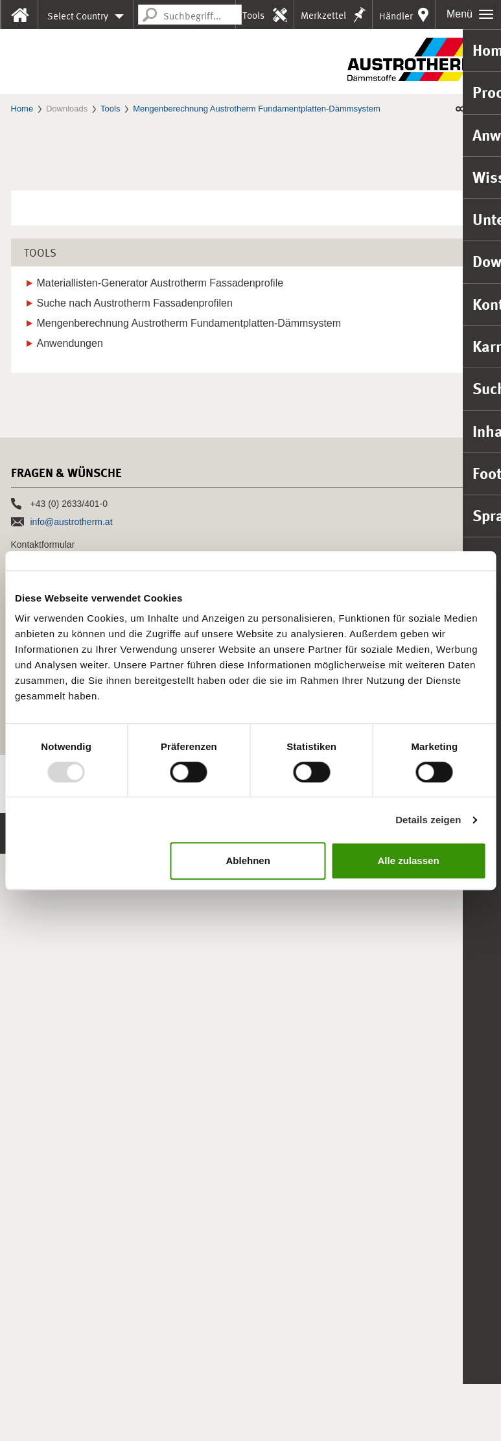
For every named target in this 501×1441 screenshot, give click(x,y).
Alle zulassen (408, 860)
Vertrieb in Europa (47, 1198)
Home (22, 108)
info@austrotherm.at (71, 1109)
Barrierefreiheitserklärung (361, 1414)
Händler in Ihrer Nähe (396, 19)
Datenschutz (90, 1414)
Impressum (35, 1414)
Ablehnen (248, 860)
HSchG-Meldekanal (161, 1414)
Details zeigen (428, 819)
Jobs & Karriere (53, 1244)
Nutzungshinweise (241, 1414)
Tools (253, 15)
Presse (30, 1274)
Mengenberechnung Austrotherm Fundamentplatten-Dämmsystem (256, 108)
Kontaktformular (43, 1132)
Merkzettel (323, 15)
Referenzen (42, 1215)
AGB (295, 1414)
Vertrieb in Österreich (54, 1180)
